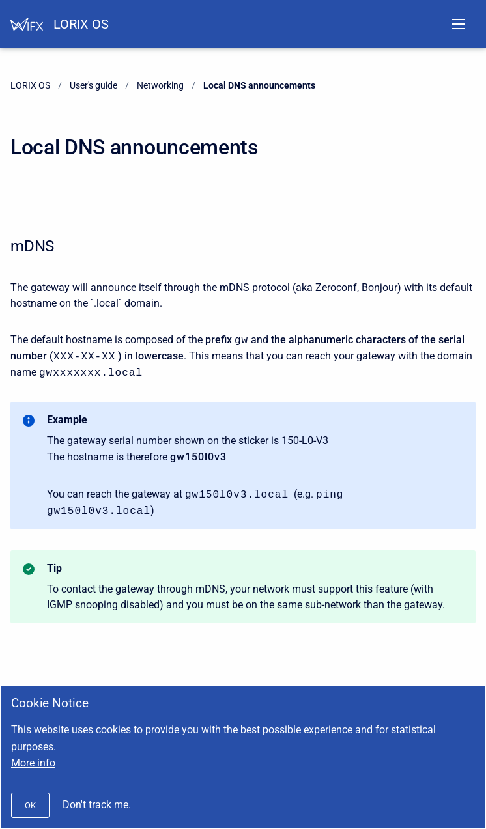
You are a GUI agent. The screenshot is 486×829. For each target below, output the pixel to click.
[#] (30, 805)
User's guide (93, 85)
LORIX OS (81, 24)
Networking (160, 85)
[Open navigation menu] (458, 24)
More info (33, 763)
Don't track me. (97, 804)
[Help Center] (26, 24)
